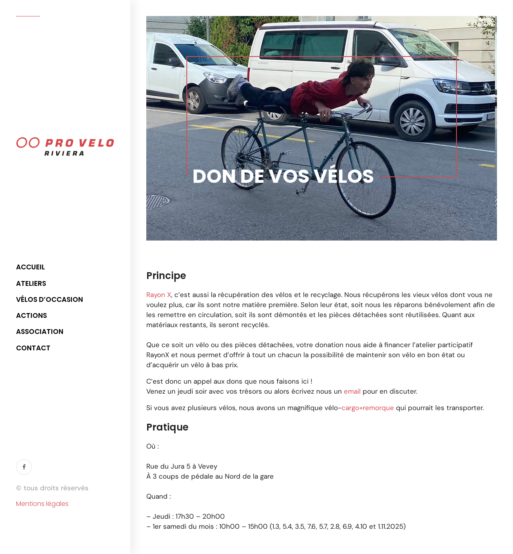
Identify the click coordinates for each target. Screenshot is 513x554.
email (352, 391)
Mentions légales (42, 503)
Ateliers (31, 283)
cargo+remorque (367, 407)
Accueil (30, 267)
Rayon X (158, 294)
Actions (31, 315)
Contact (33, 348)
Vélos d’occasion (49, 299)
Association (39, 331)
